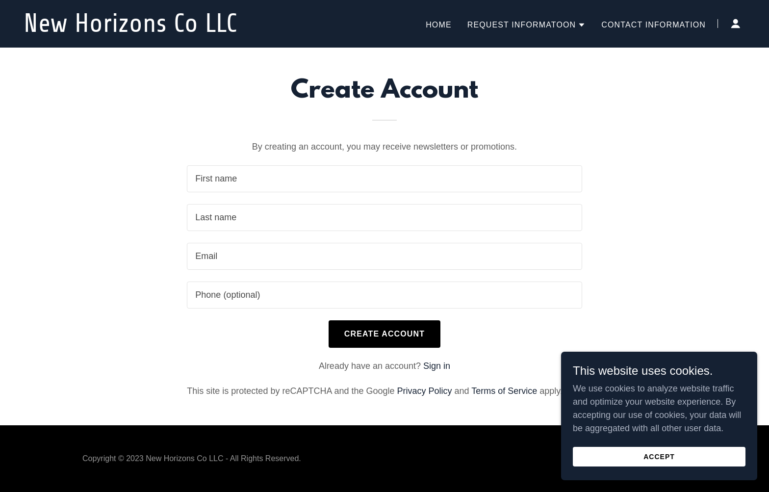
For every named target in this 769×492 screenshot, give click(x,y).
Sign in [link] (436, 366)
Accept (659, 457)
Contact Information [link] (653, 25)
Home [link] (439, 25)
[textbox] (384, 178)
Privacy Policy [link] (424, 391)
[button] (526, 25)
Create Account (384, 334)
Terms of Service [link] (504, 391)
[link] (150, 29)
